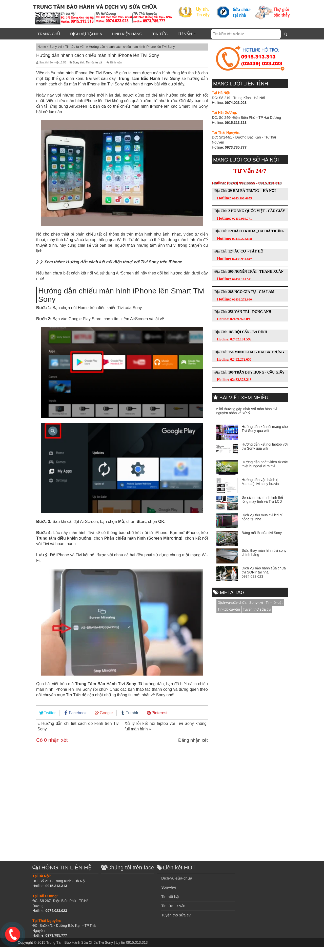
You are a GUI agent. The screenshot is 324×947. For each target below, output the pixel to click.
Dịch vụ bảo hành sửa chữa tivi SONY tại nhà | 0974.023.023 (264, 572)
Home (42, 47)
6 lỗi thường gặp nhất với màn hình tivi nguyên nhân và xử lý (246, 411)
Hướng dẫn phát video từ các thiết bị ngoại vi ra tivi (265, 464)
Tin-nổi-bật (274, 602)
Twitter (50, 713)
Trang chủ (48, 34)
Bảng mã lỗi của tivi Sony (262, 533)
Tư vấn (185, 34)
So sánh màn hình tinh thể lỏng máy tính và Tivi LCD (262, 499)
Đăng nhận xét (193, 740)
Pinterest (159, 713)
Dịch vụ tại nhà (86, 34)
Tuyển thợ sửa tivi (257, 609)
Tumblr (132, 713)
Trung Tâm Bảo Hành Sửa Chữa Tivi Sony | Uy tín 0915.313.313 (97, 942)
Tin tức (160, 34)
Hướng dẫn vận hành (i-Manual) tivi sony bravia (260, 482)
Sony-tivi (56, 47)
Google (106, 713)
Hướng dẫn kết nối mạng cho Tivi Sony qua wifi (265, 429)
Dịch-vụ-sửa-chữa (232, 602)
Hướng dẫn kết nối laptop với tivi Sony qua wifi (265, 446)
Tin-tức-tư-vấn (75, 47)
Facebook (78, 713)
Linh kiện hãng (127, 34)
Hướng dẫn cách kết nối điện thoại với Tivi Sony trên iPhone (124, 262)
